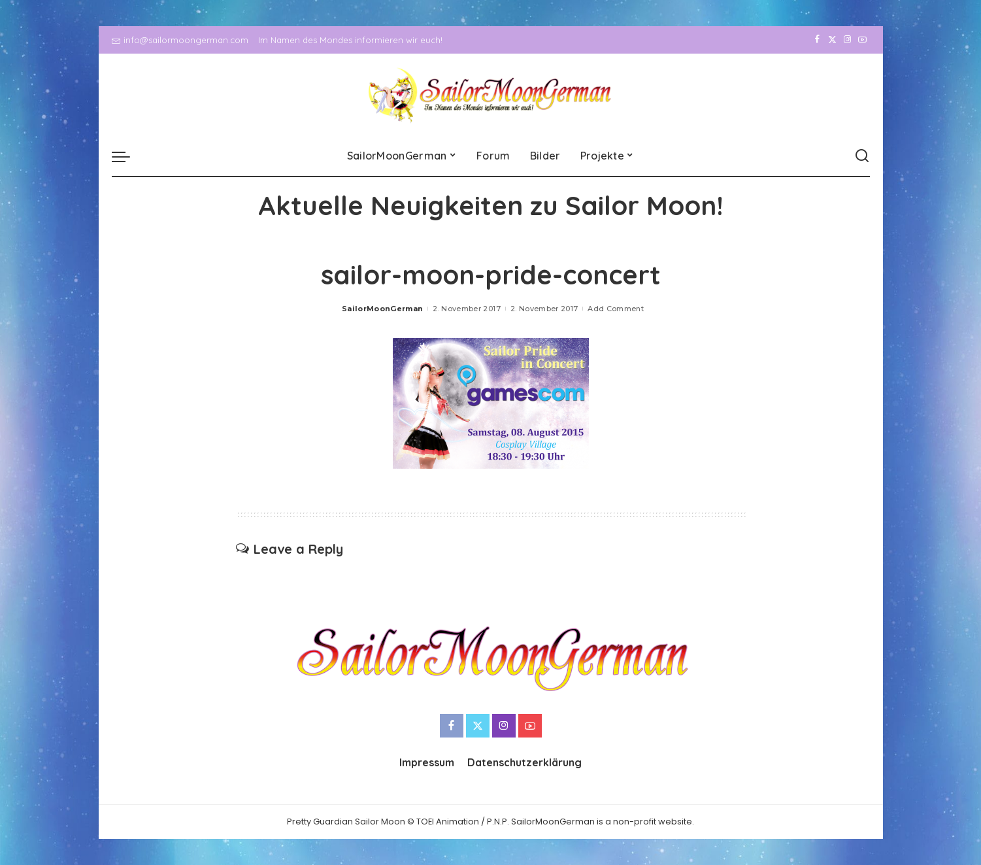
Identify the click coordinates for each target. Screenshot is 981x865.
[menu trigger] (127, 156)
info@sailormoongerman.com (180, 40)
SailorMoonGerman (383, 308)
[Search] (862, 156)
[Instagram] (847, 39)
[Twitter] (832, 39)
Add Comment (616, 308)
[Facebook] (817, 39)
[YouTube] (862, 39)
